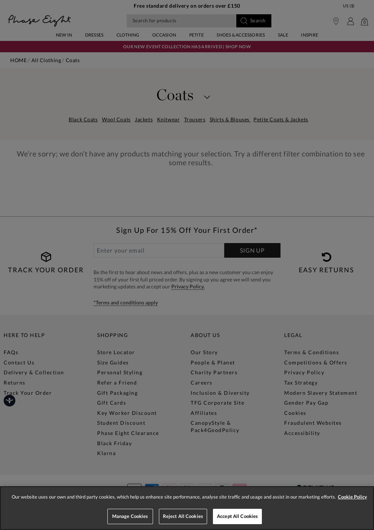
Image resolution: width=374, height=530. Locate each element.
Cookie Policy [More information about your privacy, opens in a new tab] (352, 497)
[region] (187, 508)
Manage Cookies (130, 516)
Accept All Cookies (237, 516)
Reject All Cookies (183, 516)
